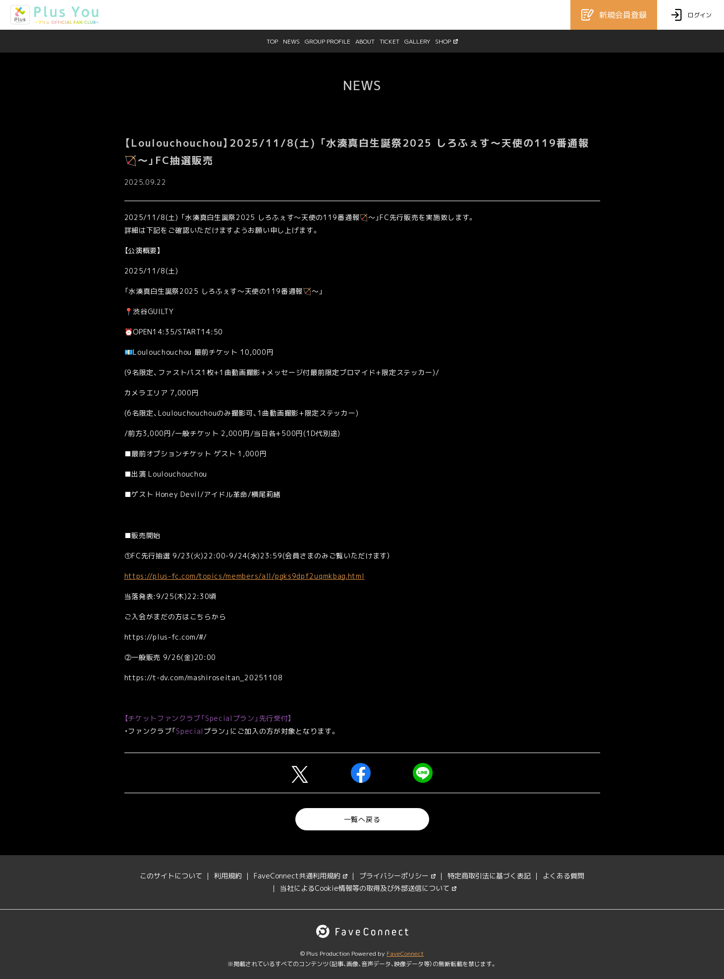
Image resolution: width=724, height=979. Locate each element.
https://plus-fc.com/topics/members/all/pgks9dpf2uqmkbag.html (244, 576)
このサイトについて (171, 875)
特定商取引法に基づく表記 (489, 875)
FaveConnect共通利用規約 (300, 875)
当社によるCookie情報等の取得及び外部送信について (368, 888)
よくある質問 (563, 875)
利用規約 (228, 875)
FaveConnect (405, 953)
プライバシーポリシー (397, 875)
